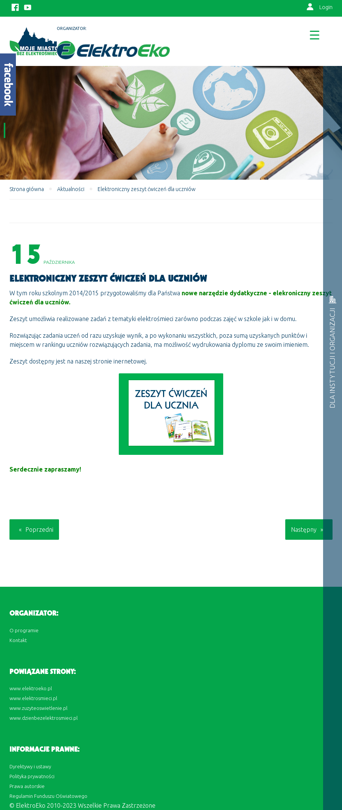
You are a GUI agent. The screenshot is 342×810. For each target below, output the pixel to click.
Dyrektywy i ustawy (30, 766)
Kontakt (18, 640)
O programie (24, 630)
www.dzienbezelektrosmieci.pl (43, 718)
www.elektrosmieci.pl (33, 698)
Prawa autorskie (27, 786)
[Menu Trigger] (314, 34)
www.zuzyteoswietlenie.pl (38, 708)
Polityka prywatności (31, 776)
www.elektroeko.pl (30, 688)
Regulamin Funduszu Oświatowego (48, 796)
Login (326, 7)
